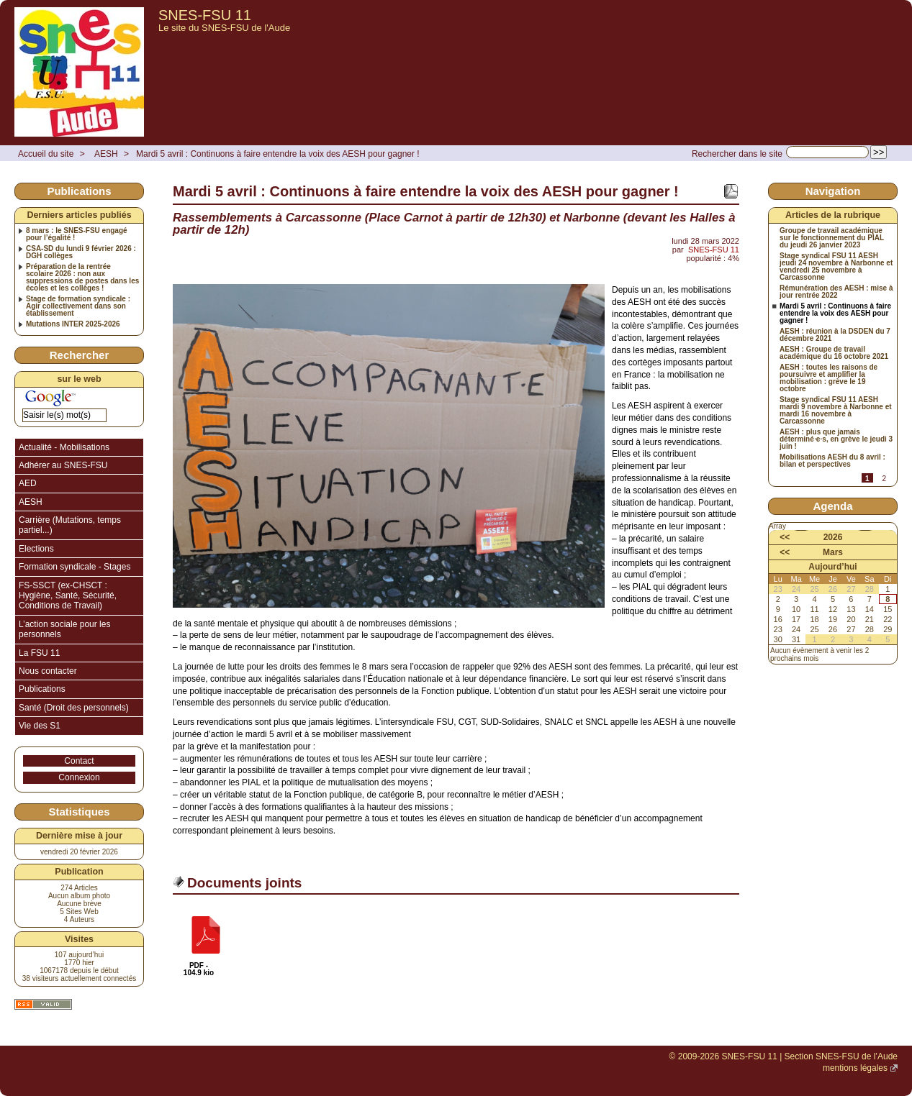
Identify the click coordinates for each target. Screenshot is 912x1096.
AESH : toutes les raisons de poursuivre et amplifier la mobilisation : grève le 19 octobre (828, 378)
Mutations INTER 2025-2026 (73, 324)
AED (28, 483)
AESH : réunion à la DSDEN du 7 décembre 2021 (835, 335)
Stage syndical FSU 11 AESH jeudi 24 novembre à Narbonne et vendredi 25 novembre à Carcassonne (836, 266)
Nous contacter (48, 671)
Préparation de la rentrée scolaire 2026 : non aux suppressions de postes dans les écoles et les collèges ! (82, 277)
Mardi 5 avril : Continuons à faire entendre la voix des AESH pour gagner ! (278, 154)
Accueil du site (45, 154)
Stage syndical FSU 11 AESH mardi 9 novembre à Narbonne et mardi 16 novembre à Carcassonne (836, 410)
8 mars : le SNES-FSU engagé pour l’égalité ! (76, 234)
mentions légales (855, 1068)
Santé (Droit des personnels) (74, 708)
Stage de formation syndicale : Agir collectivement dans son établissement (78, 306)
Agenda (832, 506)
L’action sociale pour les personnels (64, 629)
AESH (106, 154)
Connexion (78, 777)
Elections (36, 549)
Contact (79, 761)
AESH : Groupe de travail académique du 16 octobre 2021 (834, 353)
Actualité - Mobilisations (64, 447)
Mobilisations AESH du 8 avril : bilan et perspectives (832, 461)
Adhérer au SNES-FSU (63, 465)
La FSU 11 (39, 653)
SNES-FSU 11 (204, 15)
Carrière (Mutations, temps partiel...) (70, 525)
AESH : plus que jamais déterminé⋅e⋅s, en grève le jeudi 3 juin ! (836, 439)
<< (785, 537)
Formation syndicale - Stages (74, 567)
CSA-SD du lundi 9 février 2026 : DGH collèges (81, 252)
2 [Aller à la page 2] (884, 479)
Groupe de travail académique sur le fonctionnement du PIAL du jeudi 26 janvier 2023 (832, 238)
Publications (42, 689)
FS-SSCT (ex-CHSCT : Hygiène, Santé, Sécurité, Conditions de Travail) (68, 595)
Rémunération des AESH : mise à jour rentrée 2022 (836, 292)
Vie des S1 (39, 726)
